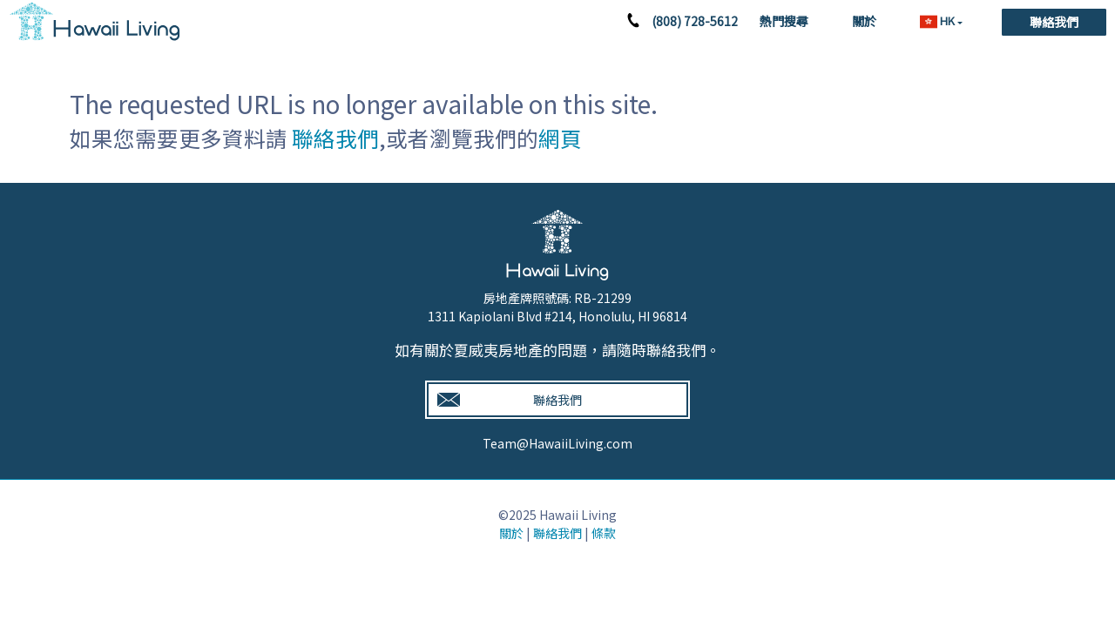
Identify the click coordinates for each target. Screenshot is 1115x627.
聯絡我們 (1054, 21)
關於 (864, 21)
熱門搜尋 (784, 21)
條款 (603, 533)
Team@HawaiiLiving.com (557, 443)
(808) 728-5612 (695, 21)
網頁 (560, 138)
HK (938, 21)
